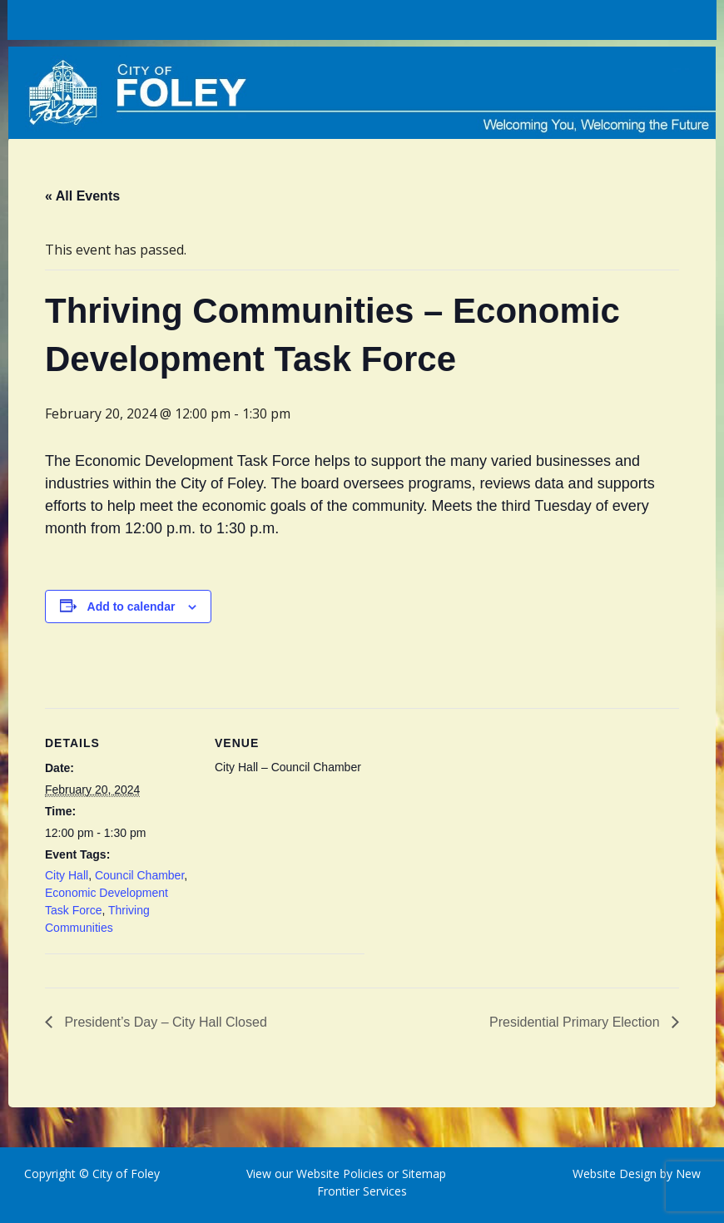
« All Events (82, 196)
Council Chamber (139, 875)
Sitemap (422, 1173)
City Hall (66, 875)
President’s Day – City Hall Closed (164, 1022)
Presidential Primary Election (576, 1022)
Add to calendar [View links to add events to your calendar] (131, 606)
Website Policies (340, 1173)
